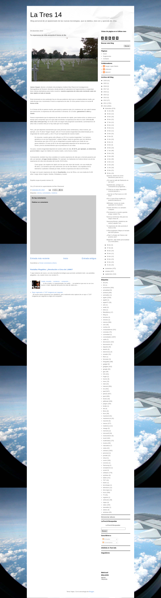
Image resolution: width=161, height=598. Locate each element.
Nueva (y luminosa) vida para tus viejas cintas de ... (117, 217)
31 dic (109, 111)
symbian (105, 475)
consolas (106, 332)
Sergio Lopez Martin (111, 66)
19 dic (109, 145)
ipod (104, 396)
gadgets (105, 366)
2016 (105, 92)
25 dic (109, 128)
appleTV (105, 302)
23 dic (109, 133)
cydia (104, 339)
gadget (105, 364)
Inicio (65, 258)
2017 (105, 89)
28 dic (109, 119)
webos (105, 510)
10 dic (109, 170)
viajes (105, 502)
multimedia (106, 440)
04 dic (109, 256)
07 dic (109, 248)
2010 (105, 106)
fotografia (106, 361)
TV (104, 495)
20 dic (109, 142)
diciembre (108, 108)
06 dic (109, 251)
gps (104, 371)
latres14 (107, 72)
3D (104, 282)
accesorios (106, 287)
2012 (105, 100)
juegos (105, 403)
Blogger (91, 591)
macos (105, 423)
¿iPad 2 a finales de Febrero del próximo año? (117, 236)
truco (104, 492)
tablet (105, 478)
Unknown (108, 69)
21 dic (109, 139)
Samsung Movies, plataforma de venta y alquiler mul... (117, 222)
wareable (106, 507)
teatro (105, 482)
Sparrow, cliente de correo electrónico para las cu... (115, 176)
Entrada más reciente (40, 258)
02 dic (109, 262)
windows (106, 512)
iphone (105, 394)
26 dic (109, 125)
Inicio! (105, 54)
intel (104, 384)
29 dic (109, 116)
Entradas (106, 539)
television (106, 487)
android (105, 292)
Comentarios (107, 542)
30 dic (109, 114)
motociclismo (107, 436)
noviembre (108, 268)
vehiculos (106, 500)
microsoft (106, 433)
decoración (106, 344)
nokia (104, 448)
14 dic (109, 159)
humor (105, 379)
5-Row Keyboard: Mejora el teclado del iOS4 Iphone (118, 231)
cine (104, 324)
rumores (105, 463)
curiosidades (46, 193)
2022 (105, 83)
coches (105, 327)
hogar (105, 376)
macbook (106, 416)
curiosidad (106, 334)
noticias (105, 450)
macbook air (107, 418)
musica (105, 443)
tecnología (106, 485)
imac (104, 381)
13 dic (109, 162)
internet (105, 386)
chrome (105, 320)
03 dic (109, 259)
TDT (104, 480)
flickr (104, 357)
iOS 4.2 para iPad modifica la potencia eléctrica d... (116, 199)
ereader (105, 354)
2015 (105, 95)
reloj (104, 458)
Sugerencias (107, 56)
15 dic (109, 156)
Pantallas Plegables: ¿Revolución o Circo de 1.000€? (51, 269)
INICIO (103, 577)
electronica (106, 352)
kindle (105, 406)
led (104, 408)
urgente (105, 497)
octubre (107, 271)
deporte (105, 347)
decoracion (106, 342)
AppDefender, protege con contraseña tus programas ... (117, 185)
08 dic (109, 245)
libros (104, 411)
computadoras (107, 329)
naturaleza (106, 445)
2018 (105, 86)
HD (104, 374)
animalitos (106, 295)
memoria (106, 431)
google (105, 369)
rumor (105, 460)
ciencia (39, 193)
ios (104, 389)
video (104, 505)
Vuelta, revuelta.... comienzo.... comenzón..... (55, 281)
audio (105, 307)
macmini (105, 421)
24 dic (109, 131)
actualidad (106, 290)
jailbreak (105, 401)
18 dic (109, 148)
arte (104, 305)
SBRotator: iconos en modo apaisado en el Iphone (115, 204)
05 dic (109, 253)
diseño (105, 349)
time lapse (106, 490)
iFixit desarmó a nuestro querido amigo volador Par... (117, 213)
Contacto (106, 59)
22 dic (109, 136)
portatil (105, 455)
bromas (105, 317)
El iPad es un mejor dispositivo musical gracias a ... (116, 190)
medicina (54, 193)
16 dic (109, 153)
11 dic (109, 167)
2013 (105, 97)
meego (105, 428)
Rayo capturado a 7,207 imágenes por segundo (47, 292)
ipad (104, 391)
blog (104, 315)
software (105, 473)
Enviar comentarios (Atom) (48, 263)
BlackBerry (106, 312)
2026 (105, 80)
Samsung (106, 465)
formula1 (106, 359)
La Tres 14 (46, 14)
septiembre (109, 274)
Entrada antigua (89, 258)
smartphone (107, 468)
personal (106, 453)
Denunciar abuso (108, 517)
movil (104, 438)
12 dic (109, 165)
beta (104, 310)
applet (105, 300)
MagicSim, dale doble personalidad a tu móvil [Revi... (118, 240)
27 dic (109, 122)
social (105, 470)
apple (105, 297)
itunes (105, 399)
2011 (105, 103)
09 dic (109, 173)
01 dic (109, 265)
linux (104, 413)
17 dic (109, 150)
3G (104, 285)
